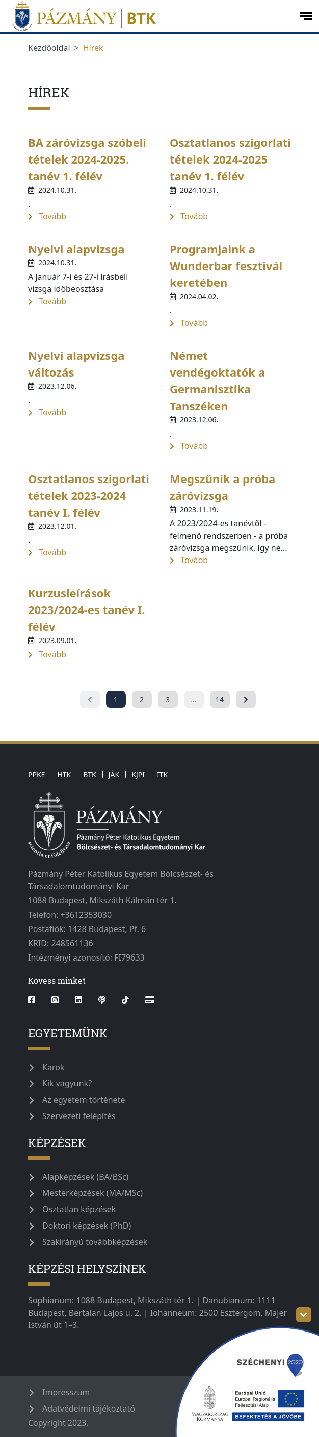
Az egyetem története (83, 1099)
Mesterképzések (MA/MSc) (92, 1193)
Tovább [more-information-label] (47, 216)
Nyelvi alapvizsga (76, 248)
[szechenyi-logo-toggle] (303, 1314)
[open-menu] (306, 16)
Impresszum (66, 1392)
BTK (89, 774)
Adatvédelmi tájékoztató (88, 1408)
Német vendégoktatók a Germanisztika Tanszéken (217, 380)
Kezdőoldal (49, 48)
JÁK (114, 774)
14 (220, 699)
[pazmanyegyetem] (148, 16)
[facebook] (35, 1000)
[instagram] (55, 1000)
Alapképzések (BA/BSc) (85, 1176)
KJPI (138, 774)
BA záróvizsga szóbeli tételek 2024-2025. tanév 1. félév (87, 159)
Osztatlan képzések (79, 1209)
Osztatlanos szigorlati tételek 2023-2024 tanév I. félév (88, 495)
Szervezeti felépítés (79, 1116)
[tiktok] (125, 1000)
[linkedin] (78, 1000)
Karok (53, 1067)
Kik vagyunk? (67, 1083)
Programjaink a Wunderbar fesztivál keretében (226, 265)
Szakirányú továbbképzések (94, 1241)
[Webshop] (150, 1000)
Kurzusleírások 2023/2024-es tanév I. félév (86, 609)
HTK (64, 774)
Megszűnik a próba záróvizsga (222, 487)
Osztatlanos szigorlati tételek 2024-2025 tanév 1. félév (230, 159)
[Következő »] (246, 699)
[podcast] (102, 1000)
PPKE (36, 774)
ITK (162, 774)
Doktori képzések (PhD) (86, 1225)
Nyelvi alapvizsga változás (76, 364)
